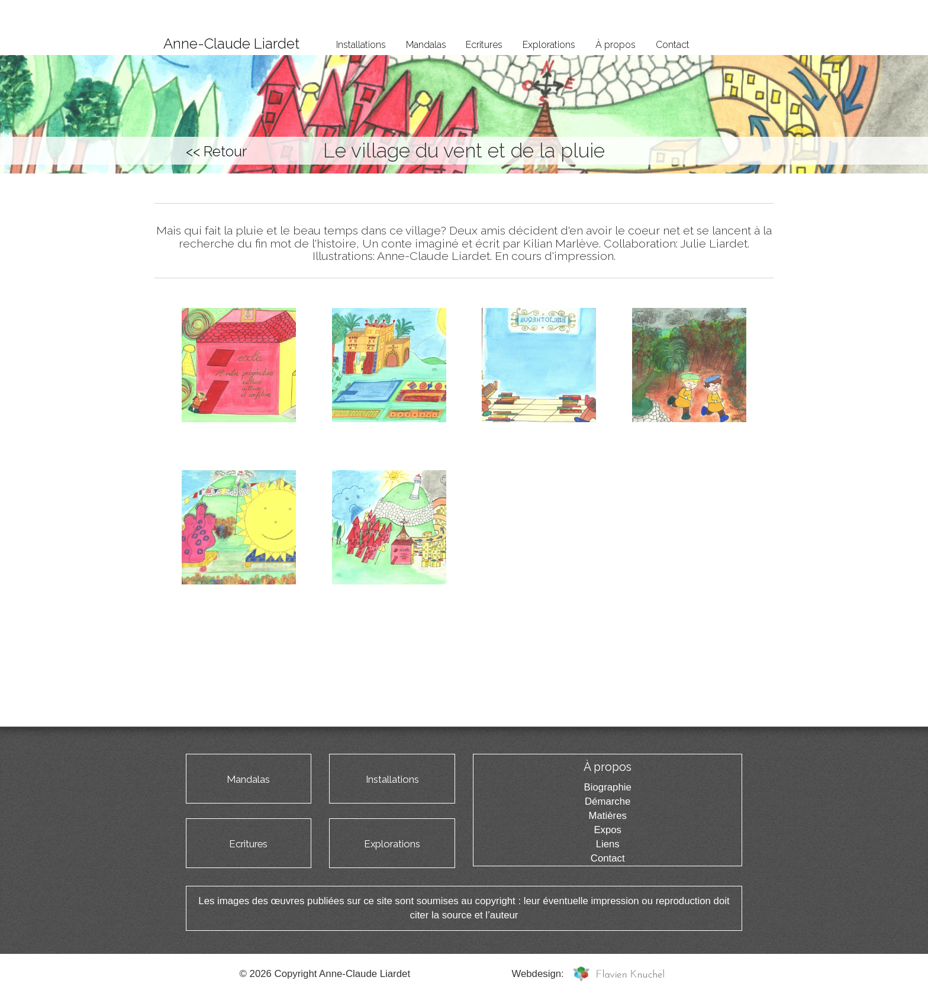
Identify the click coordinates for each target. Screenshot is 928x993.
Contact (672, 44)
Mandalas (426, 44)
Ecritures (484, 44)
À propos (615, 44)
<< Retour (216, 151)
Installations (361, 44)
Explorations (549, 44)
